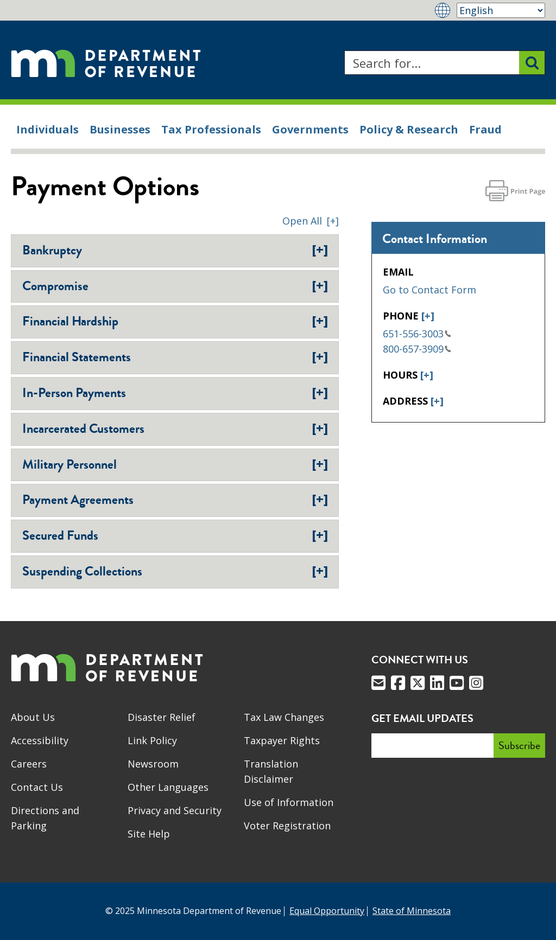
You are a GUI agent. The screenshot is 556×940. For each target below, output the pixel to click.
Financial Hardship (175, 321)
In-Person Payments (175, 392)
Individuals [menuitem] (47, 129)
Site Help (149, 833)
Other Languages (168, 787)
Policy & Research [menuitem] (408, 129)
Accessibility (39, 740)
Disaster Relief (161, 717)
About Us (33, 717)
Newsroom (153, 763)
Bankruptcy (175, 250)
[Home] (106, 62)
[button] (310, 220)
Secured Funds (175, 535)
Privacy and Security (175, 810)
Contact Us (37, 787)
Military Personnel (175, 464)
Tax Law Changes (284, 717)
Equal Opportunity (326, 911)
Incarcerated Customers (175, 428)
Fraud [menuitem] (485, 129)
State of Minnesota (411, 911)
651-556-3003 (417, 333)
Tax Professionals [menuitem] (211, 129)
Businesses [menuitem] (120, 129)
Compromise (175, 286)
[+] (427, 315)
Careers (29, 763)
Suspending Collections (175, 571)
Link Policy (152, 740)
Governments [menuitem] (310, 129)
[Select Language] (501, 10)
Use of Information (288, 802)
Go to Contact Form (429, 289)
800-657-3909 (417, 348)
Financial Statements (175, 357)
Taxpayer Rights (282, 740)
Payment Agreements (175, 499)
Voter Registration (287, 825)
